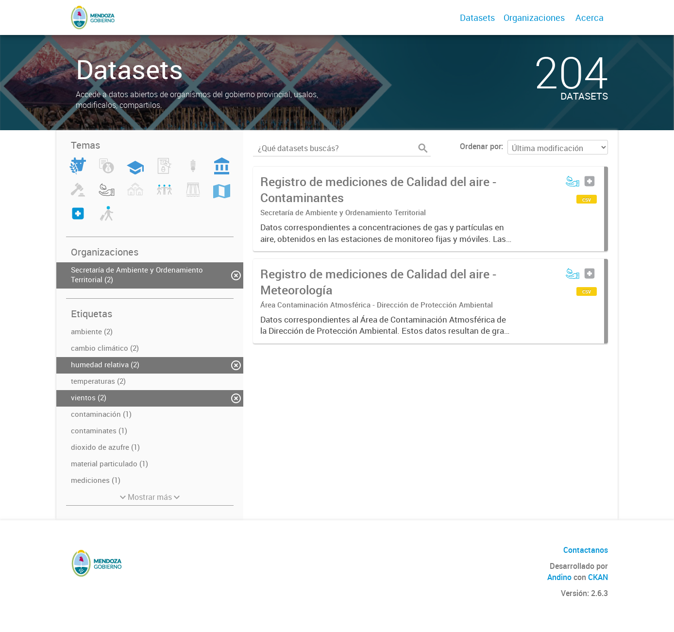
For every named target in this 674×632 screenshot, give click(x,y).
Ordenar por (480, 146)
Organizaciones (534, 17)
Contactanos (585, 550)
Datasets (477, 17)
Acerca (589, 17)
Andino (559, 577)
